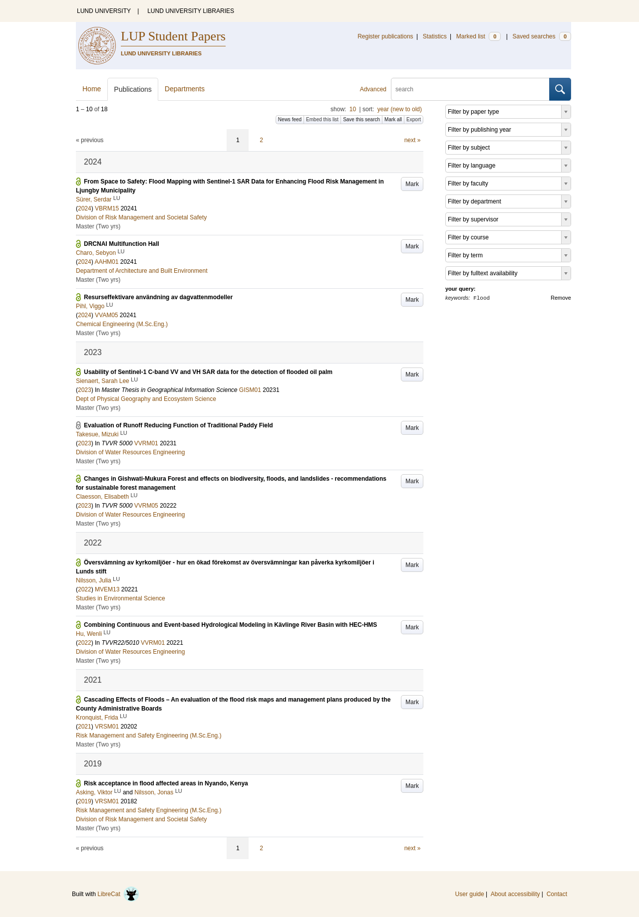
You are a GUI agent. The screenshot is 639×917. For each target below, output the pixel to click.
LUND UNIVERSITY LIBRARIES (190, 10)
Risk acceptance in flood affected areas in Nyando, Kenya (166, 783)
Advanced (373, 89)
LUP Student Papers (173, 36)
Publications (133, 89)
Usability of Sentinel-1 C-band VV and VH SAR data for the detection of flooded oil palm (208, 371)
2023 (84, 389)
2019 (84, 801)
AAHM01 (106, 261)
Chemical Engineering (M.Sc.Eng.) (122, 324)
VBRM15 (107, 208)
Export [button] (413, 119)
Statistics (435, 36)
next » (412, 140)
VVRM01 (146, 443)
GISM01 (250, 389)
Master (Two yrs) (98, 226)
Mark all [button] (393, 119)
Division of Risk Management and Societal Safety (141, 217)
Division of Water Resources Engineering (130, 452)
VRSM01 (107, 726)
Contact (557, 894)
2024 (84, 208)
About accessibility (515, 894)
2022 (84, 589)
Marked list (478, 36)
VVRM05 (146, 505)
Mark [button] (412, 184)
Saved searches (541, 36)
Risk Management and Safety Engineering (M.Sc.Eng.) (148, 735)
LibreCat (118, 894)
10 (352, 109)
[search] (470, 89)
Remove (561, 298)
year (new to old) (399, 109)
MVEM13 (107, 589)
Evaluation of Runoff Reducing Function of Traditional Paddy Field (178, 425)
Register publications (385, 36)
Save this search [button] (361, 119)
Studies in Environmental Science (120, 598)
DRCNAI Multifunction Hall (121, 243)
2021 (84, 726)
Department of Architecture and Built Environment (141, 270)
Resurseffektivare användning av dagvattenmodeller (158, 297)
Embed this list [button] (322, 119)
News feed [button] (290, 119)
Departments (185, 89)
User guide (469, 894)
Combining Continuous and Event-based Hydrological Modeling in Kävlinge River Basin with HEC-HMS (230, 624)
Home (91, 89)
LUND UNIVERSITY (104, 10)
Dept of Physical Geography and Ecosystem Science (146, 398)
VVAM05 (106, 315)
